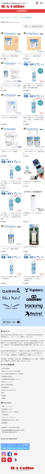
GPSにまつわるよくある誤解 (10, 371)
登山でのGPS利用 (7, 385)
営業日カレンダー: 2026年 (9, 412)
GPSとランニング (7, 382)
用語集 (3, 395)
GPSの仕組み (5, 368)
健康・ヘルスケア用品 (20, 17)
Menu (42, 1)
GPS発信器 (5, 387)
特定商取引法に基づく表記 (10, 420)
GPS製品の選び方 (7, 376)
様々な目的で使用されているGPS (12, 374)
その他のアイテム (9, 17)
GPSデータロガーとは (8, 390)
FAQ (2, 393)
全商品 (2, 17)
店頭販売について (7, 409)
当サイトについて (7, 406)
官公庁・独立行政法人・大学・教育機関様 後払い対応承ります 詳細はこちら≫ (15, 446)
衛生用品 (29, 17)
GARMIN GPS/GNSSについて (10, 379)
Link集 (3, 398)
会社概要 (4, 423)
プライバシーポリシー (8, 417)
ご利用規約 (5, 415)
